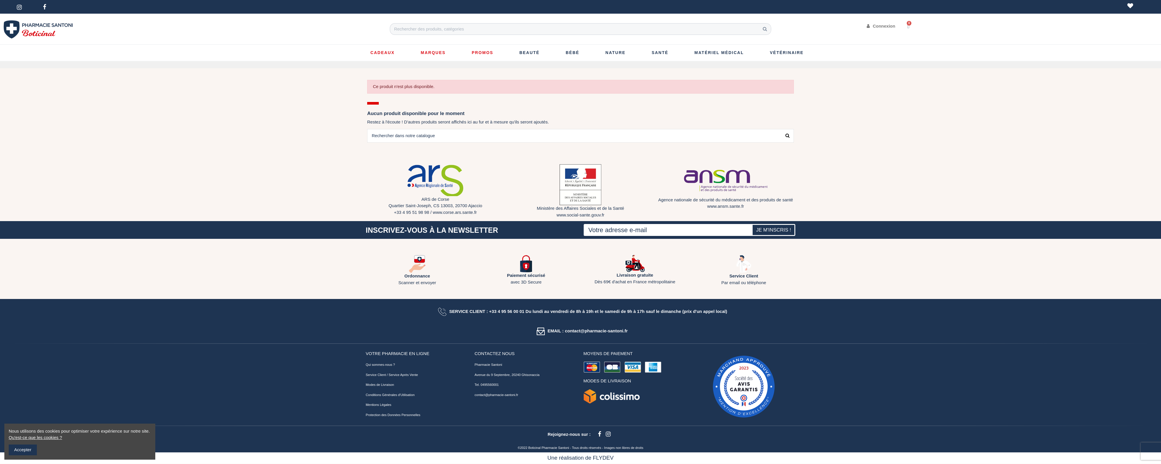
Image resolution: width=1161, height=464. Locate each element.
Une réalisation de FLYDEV (580, 458)
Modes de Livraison (380, 385)
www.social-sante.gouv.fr (581, 215)
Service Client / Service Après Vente (392, 375)
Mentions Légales (378, 405)
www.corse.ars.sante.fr (455, 212)
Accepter (22, 449)
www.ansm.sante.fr (725, 206)
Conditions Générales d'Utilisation (390, 395)
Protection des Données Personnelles (393, 415)
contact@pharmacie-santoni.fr (496, 395)
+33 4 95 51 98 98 (411, 212)
